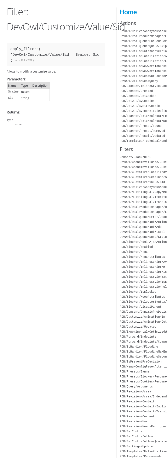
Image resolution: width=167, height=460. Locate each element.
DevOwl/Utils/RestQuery (139, 81)
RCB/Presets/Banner (135, 372)
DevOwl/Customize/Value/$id (142, 182)
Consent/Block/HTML (135, 157)
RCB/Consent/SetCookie (138, 96)
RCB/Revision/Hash (134, 421)
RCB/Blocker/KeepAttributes (142, 297)
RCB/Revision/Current (137, 416)
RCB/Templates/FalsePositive (143, 451)
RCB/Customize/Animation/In (142, 317)
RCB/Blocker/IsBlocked (138, 292)
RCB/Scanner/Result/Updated (142, 136)
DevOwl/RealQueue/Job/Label (142, 232)
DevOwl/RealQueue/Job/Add (141, 227)
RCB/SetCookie (131, 431)
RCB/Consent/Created (136, 91)
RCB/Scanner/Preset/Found (141, 126)
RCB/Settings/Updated (137, 446)
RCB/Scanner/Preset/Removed (142, 131)
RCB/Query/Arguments (136, 386)
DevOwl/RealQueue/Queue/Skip (143, 46)
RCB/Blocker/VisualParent (141, 307)
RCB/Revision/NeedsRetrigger (143, 426)
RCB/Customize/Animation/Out (143, 322)
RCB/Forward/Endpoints (138, 337)
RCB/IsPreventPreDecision (141, 362)
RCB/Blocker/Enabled (136, 247)
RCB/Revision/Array (135, 391)
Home (128, 12)
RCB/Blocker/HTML (134, 252)
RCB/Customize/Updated (138, 327)
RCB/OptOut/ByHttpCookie (140, 106)
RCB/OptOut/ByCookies (137, 101)
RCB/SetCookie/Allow (136, 436)
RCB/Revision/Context (137, 401)
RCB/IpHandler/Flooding (139, 347)
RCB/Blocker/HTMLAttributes (142, 257)
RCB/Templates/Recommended (141, 456)
